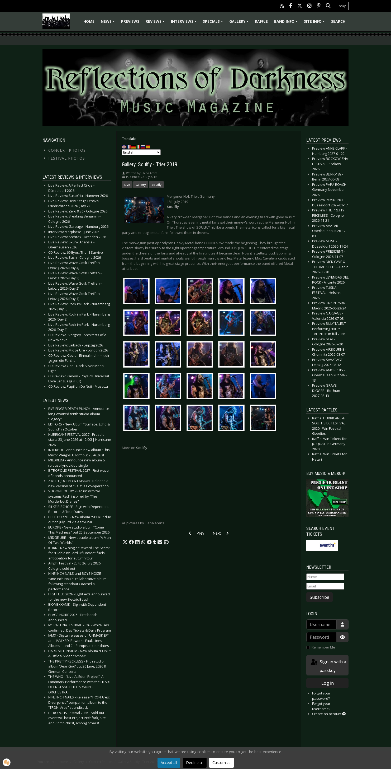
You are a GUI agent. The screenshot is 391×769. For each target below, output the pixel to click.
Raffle (261, 21)
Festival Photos (66, 158)
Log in (327, 683)
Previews (130, 21)
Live (127, 185)
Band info (286, 23)
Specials (214, 23)
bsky (342, 6)
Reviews (156, 23)
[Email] (325, 586)
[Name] (325, 576)
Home (88, 21)
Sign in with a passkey (328, 665)
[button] (125, 542)
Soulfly (156, 185)
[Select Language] (141, 152)
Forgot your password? (321, 696)
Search (338, 21)
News (108, 23)
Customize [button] (221, 762)
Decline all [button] (194, 762)
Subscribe (319, 597)
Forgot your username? (321, 706)
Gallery (239, 23)
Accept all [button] (169, 762)
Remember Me (323, 647)
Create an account (329, 713)
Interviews (184, 23)
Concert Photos (67, 150)
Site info (315, 23)
